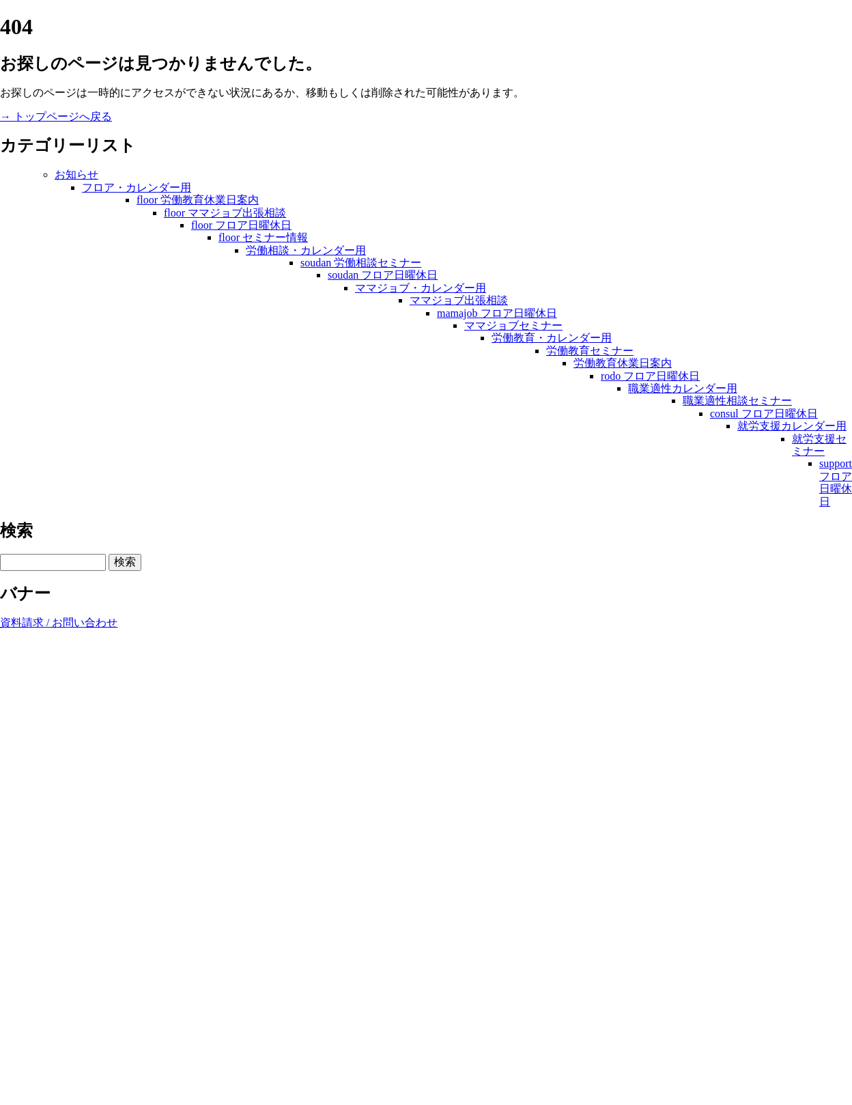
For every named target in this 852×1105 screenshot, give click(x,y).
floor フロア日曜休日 (241, 225)
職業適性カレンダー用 (682, 388)
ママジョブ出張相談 (459, 300)
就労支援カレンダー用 (792, 426)
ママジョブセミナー (513, 325)
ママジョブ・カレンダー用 (420, 288)
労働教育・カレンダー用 (552, 338)
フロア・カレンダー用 (136, 187)
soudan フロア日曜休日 (383, 275)
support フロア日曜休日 (835, 482)
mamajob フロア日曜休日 (497, 313)
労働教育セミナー (590, 350)
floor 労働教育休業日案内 (198, 200)
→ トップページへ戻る (56, 116)
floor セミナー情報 (263, 237)
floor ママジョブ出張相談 (225, 213)
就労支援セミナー (819, 445)
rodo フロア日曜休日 (650, 376)
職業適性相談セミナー (737, 400)
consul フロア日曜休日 (764, 413)
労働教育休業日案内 (622, 363)
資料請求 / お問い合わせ (58, 622)
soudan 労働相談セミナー (360, 262)
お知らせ (76, 174)
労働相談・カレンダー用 (306, 250)
